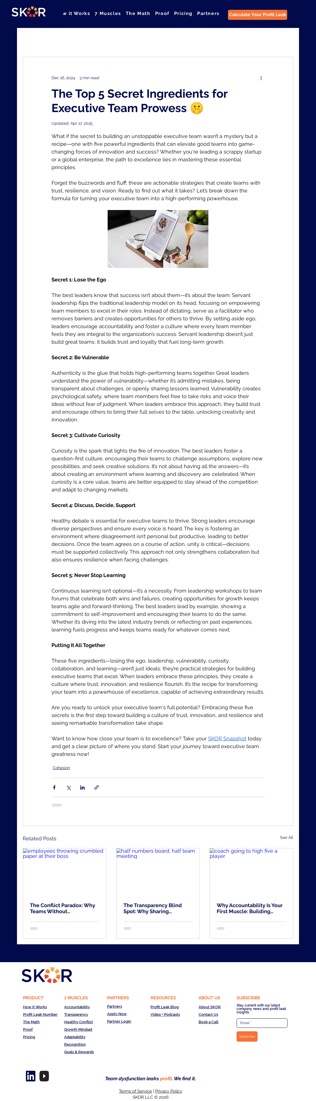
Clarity (87, 39)
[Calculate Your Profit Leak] (257, 15)
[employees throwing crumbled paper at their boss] (64, 871)
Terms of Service (135, 1091)
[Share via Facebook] (54, 787)
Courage (113, 39)
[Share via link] (96, 787)
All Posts (31, 39)
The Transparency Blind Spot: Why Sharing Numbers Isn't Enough (152, 908)
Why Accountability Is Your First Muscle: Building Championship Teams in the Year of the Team (251, 908)
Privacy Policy (168, 1091)
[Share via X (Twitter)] (68, 787)
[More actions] (261, 77)
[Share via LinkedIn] (82, 787)
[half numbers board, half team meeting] (158, 871)
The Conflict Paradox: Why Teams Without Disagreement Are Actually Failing (63, 908)
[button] (108, 13)
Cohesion (60, 39)
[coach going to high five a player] (251, 871)
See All (286, 837)
